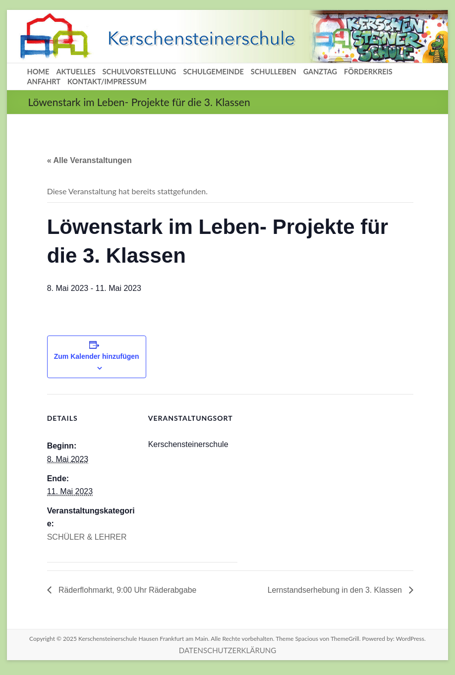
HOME (38, 71)
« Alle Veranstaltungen (89, 160)
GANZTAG (320, 71)
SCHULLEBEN (273, 71)
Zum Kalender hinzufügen (96, 356)
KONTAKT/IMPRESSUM (107, 81)
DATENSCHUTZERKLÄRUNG (227, 650)
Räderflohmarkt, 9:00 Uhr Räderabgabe (127, 590)
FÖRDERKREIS (368, 71)
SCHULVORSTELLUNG (139, 71)
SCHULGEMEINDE (213, 71)
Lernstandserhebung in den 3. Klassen (335, 590)
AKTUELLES (75, 71)
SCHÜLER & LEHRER (87, 537)
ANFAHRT (43, 81)
